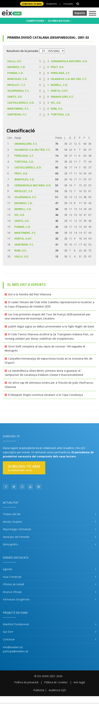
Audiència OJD (57, 690)
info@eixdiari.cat (13, 647)
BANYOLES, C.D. (17, 79)
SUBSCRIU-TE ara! (32, 3)
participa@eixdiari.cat (15, 651)
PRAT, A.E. (57, 67)
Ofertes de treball (13, 584)
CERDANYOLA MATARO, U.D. (69, 61)
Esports (80, 13)
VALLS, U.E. (14, 61)
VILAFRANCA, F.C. (18, 90)
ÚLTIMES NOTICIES (60, 20)
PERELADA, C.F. (60, 73)
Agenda (7, 569)
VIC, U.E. (56, 102)
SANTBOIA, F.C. (17, 114)
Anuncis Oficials (12, 592)
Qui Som (8, 631)
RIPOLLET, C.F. (16, 85)
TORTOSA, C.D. (60, 114)
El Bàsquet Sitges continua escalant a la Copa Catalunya (45, 395)
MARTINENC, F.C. (18, 108)
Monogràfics (10, 544)
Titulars (68, 3)
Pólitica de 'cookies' (56, 682)
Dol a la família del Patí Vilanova (29, 294)
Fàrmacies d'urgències (16, 599)
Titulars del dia (11, 514)
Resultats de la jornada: (23, 51)
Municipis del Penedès (16, 537)
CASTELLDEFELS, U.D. (21, 102)
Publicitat (38, 690)
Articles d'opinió (12, 521)
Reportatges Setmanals (17, 529)
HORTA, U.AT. (60, 90)
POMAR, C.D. (15, 73)
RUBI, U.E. (57, 108)
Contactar (9, 639)
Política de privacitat (26, 682)
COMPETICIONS (36, 20)
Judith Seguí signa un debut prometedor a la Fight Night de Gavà (51, 326)
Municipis (51, 3)
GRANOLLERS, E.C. (62, 96)
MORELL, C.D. (59, 85)
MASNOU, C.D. (16, 67)
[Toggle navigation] (92, 13)
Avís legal (79, 682)
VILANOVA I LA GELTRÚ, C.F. (69, 79)
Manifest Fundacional (16, 624)
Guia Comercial (12, 577)
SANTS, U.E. (14, 96)
